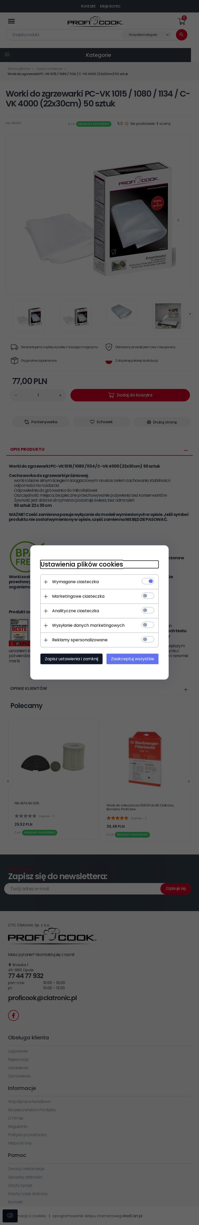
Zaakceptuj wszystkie (133, 659)
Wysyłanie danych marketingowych (88, 626)
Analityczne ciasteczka (75, 611)
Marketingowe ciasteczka (78, 597)
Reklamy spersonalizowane (79, 640)
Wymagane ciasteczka (75, 582)
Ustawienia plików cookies (81, 564)
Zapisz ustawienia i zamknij (71, 659)
